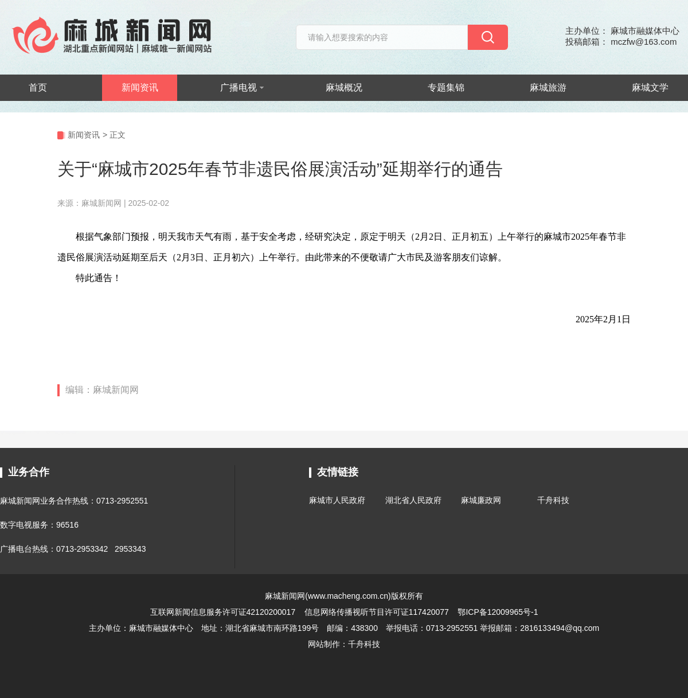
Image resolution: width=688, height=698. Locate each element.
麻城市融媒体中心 (161, 628)
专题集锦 (446, 87)
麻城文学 (650, 87)
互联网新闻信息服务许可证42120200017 (224, 612)
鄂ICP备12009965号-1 (498, 612)
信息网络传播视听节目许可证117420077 (376, 612)
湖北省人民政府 (413, 500)
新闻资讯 (140, 87)
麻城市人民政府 (337, 500)
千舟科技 (553, 500)
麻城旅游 (548, 87)
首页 (38, 87)
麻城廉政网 (481, 500)
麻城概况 (344, 87)
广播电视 (242, 87)
